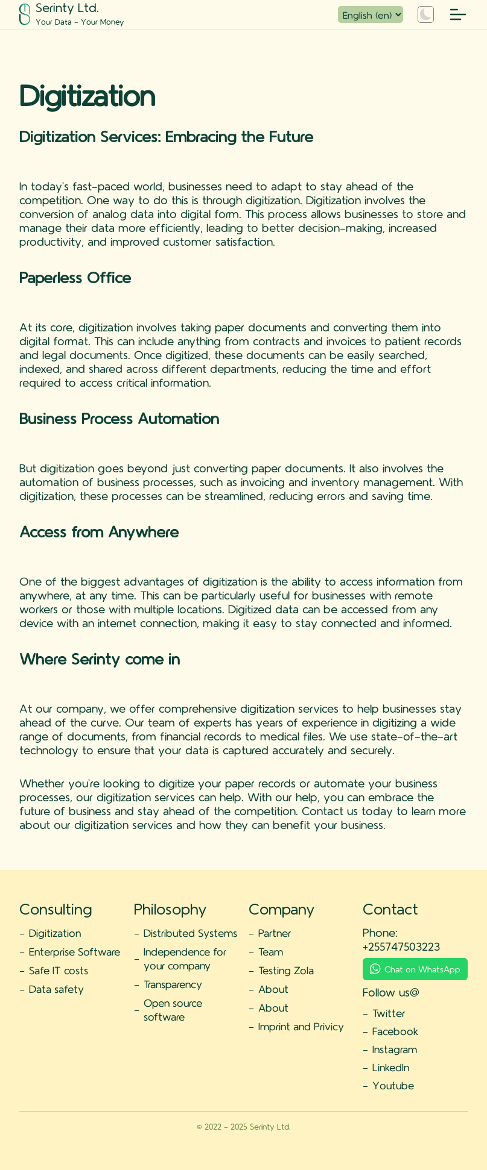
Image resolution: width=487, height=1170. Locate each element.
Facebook (395, 1030)
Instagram (394, 1049)
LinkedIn (390, 1067)
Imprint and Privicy (301, 1026)
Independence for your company (185, 958)
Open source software (173, 1009)
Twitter (388, 1012)
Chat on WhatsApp (415, 968)
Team (270, 951)
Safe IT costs (58, 970)
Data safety (56, 988)
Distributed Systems (190, 932)
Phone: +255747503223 (401, 939)
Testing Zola (286, 970)
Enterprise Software (74, 951)
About (273, 988)
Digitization (55, 932)
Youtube (393, 1085)
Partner (274, 932)
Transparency (173, 983)
